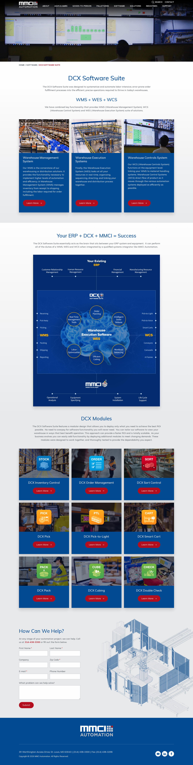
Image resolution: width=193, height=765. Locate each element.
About (45, 6)
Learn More (34, 203)
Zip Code (54, 660)
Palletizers (102, 6)
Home (21, 65)
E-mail (22, 671)
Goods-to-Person (81, 6)
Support (166, 6)
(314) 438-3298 (104, 751)
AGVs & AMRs (60, 6)
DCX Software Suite (49, 65)
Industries (151, 6)
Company (24, 660)
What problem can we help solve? (37, 683)
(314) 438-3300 (81, 751)
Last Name (55, 648)
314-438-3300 (32, 642)
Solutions (135, 6)
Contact (169, 2)
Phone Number (57, 671)
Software (119, 6)
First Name (25, 648)
